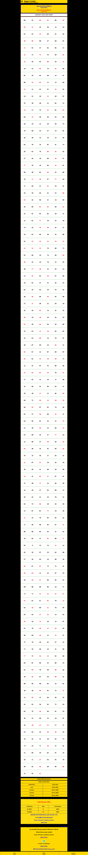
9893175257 (44, 822)
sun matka (66, 826)
